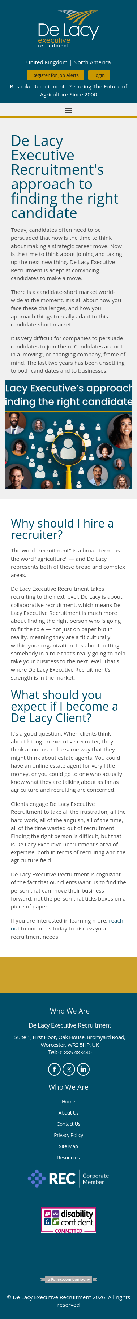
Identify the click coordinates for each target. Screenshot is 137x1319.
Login (99, 75)
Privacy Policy (68, 1135)
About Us (69, 1112)
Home (68, 1101)
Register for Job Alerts (55, 75)
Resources (68, 1157)
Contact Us (69, 1123)
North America (92, 62)
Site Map (68, 1146)
